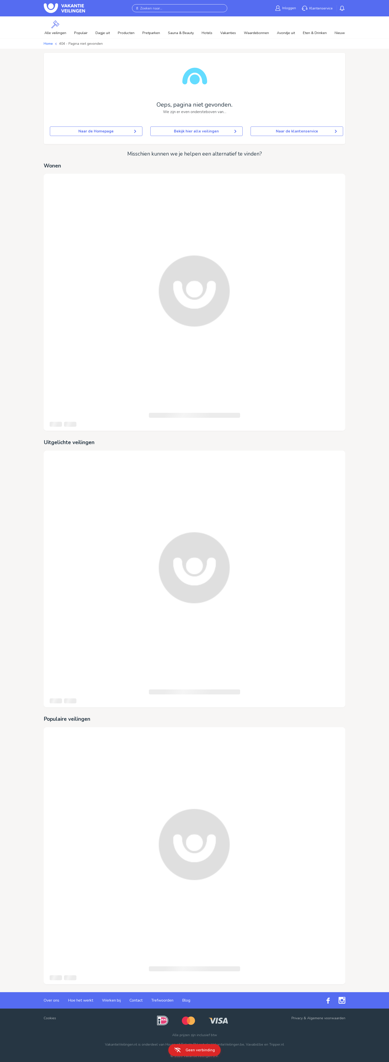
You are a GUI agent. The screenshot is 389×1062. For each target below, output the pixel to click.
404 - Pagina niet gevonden (81, 43)
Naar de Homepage (107, 131)
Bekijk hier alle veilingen (205, 131)
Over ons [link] (51, 1000)
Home (48, 43)
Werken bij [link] (111, 1000)
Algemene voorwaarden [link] (326, 1018)
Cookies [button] (50, 1018)
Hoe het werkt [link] (80, 1000)
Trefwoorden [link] (162, 1000)
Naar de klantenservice (306, 131)
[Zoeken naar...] (179, 8)
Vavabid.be (254, 1044)
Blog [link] (186, 1000)
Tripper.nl (276, 1044)
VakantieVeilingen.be (227, 1044)
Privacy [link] (297, 1018)
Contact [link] (136, 1000)
